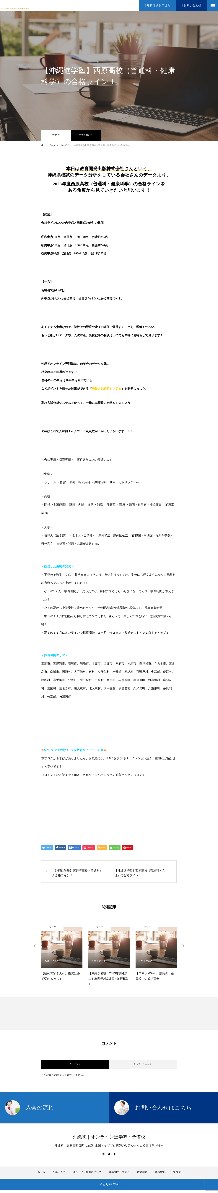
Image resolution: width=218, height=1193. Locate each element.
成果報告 (142, 1172)
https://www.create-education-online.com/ (74, 789)
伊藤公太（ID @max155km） (72, 817)
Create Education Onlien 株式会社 (77, 831)
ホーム (41, 1172)
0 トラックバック (143, 1064)
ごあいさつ (59, 1172)
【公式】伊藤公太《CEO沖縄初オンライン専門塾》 (90, 803)
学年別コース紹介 (119, 1172)
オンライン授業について (87, 1172)
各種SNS (160, 1172)
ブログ (56, 135)
